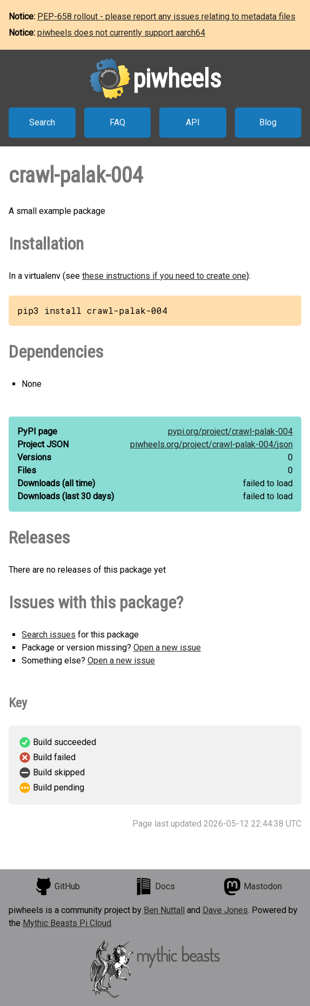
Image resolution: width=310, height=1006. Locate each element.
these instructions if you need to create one (164, 276)
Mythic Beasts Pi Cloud (67, 923)
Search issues (49, 634)
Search (42, 122)
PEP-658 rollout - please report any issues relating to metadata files (166, 16)
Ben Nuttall (164, 910)
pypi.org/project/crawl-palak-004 (230, 431)
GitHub (57, 886)
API (193, 122)
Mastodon (253, 886)
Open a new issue (167, 647)
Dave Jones (225, 910)
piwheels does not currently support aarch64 (121, 33)
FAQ (117, 122)
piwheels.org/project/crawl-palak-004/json (211, 444)
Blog (268, 122)
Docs (155, 886)
